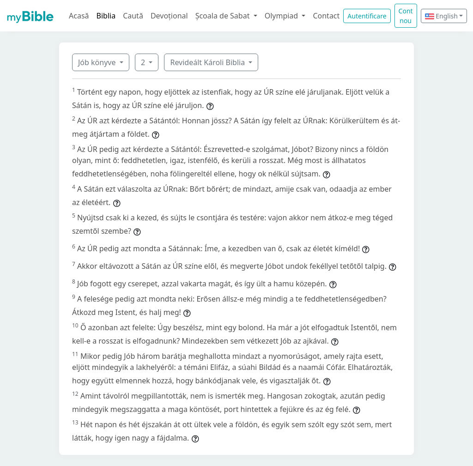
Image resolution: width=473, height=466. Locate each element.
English (441, 16)
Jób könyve (98, 62)
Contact (326, 16)
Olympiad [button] (282, 16)
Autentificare (366, 16)
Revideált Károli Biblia (208, 62)
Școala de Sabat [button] (223, 16)
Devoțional (169, 16)
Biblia (106, 16)
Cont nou (406, 15)
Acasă (79, 16)
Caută (133, 16)
